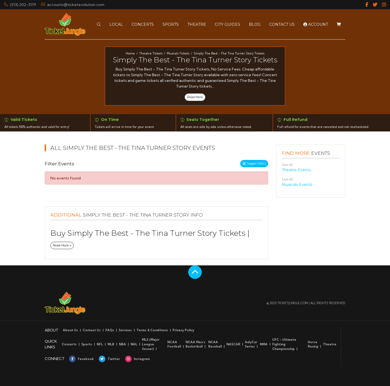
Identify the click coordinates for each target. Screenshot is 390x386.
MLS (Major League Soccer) (151, 344)
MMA (264, 344)
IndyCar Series (251, 344)
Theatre (329, 344)
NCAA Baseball (215, 344)
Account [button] (315, 23)
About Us (70, 330)
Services (125, 330)
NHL (134, 344)
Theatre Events (296, 170)
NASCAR (233, 344)
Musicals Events (297, 184)
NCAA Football (174, 344)
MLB (111, 344)
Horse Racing (313, 344)
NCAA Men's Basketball (195, 344)
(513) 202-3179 (20, 4)
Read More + (62, 245)
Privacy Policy (183, 330)
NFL (100, 344)
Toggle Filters (254, 163)
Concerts (69, 344)
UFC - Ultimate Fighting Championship (284, 344)
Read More (195, 97)
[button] (99, 24)
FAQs (109, 330)
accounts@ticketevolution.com (72, 4)
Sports (86, 344)
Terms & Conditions (152, 330)
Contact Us (92, 330)
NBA (122, 344)
